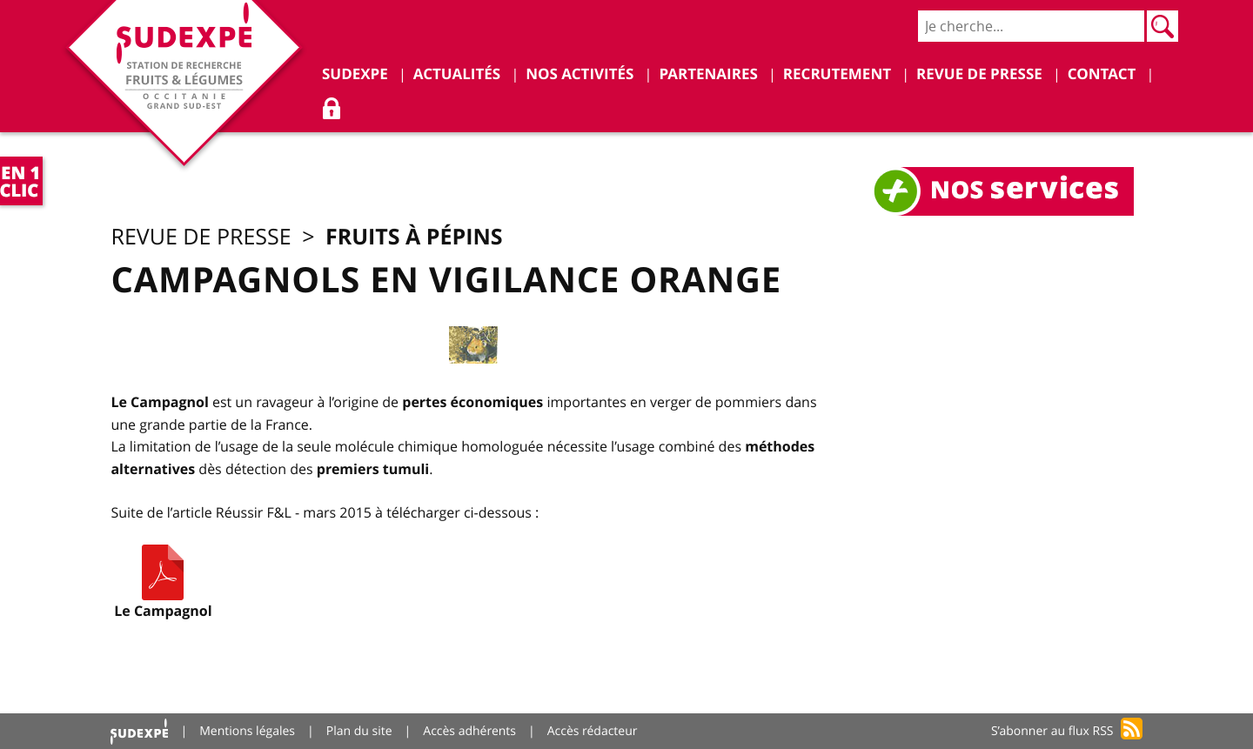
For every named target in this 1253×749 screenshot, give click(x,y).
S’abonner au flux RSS (1052, 731)
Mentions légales (247, 731)
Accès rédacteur (592, 731)
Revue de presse (201, 237)
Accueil (139, 731)
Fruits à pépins (414, 236)
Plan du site (359, 731)
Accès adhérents (469, 731)
